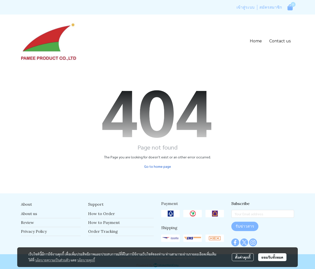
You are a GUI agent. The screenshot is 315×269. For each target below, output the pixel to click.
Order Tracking (103, 231)
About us (29, 213)
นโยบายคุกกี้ (86, 260)
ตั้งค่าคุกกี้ (243, 257)
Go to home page (157, 166)
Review (27, 222)
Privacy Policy (34, 231)
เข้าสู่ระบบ (245, 7)
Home (256, 41)
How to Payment (104, 222)
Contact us (280, 41)
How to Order (101, 213)
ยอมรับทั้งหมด (272, 257)
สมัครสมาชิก (270, 7)
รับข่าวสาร (245, 226)
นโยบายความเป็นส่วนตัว (52, 260)
